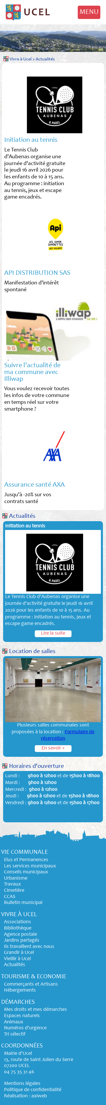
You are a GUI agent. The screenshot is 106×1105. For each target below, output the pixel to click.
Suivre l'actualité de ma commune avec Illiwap (32, 372)
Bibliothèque (17, 928)
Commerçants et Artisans (31, 984)
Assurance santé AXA (34, 485)
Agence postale (20, 934)
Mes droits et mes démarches (35, 1009)
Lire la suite (53, 633)
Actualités (45, 59)
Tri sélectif (14, 1034)
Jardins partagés (21, 940)
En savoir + (53, 748)
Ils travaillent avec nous (29, 946)
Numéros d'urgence (25, 1028)
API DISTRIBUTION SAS (37, 273)
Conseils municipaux (26, 872)
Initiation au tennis (30, 140)
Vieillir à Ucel (17, 959)
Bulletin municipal (23, 902)
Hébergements (20, 990)
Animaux (13, 1022)
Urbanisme (15, 878)
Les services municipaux (30, 866)
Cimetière (14, 890)
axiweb (39, 1096)
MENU (89, 12)
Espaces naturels (22, 1016)
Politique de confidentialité (32, 1090)
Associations (17, 922)
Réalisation (16, 1096)
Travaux (12, 884)
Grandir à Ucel (19, 952)
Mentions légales (22, 1083)
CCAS (9, 896)
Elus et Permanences (26, 860)
